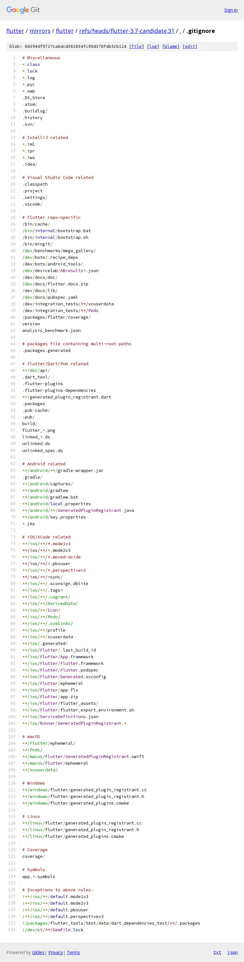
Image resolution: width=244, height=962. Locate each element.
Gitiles (38, 952)
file (137, 46)
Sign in (231, 10)
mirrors (40, 31)
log (153, 46)
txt (217, 952)
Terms (73, 952)
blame (171, 46)
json (232, 952)
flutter (15, 31)
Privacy (55, 952)
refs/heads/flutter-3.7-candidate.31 (126, 31)
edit (190, 46)
